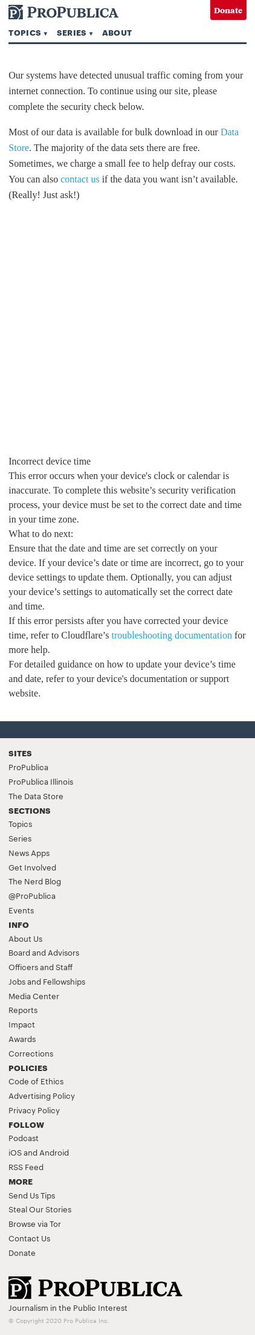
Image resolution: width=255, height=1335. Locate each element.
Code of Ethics (35, 1080)
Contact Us (29, 1237)
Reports (22, 1009)
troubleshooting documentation (171, 635)
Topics (24, 32)
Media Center (33, 995)
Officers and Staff (40, 966)
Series (72, 32)
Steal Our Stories (39, 1208)
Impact (21, 1023)
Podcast (23, 1137)
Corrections (30, 1052)
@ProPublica (32, 895)
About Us (25, 938)
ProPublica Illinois (40, 781)
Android (54, 1152)
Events (21, 909)
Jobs (16, 981)
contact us (79, 179)
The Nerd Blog (34, 880)
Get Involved (32, 866)
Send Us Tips (31, 1194)
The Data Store (35, 795)
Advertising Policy (41, 1095)
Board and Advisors (43, 952)
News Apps (29, 852)
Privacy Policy (34, 1109)
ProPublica (28, 766)
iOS (15, 1152)
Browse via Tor (34, 1223)
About (117, 32)
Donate (228, 10)
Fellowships (64, 981)
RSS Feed (26, 1166)
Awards (22, 1038)
